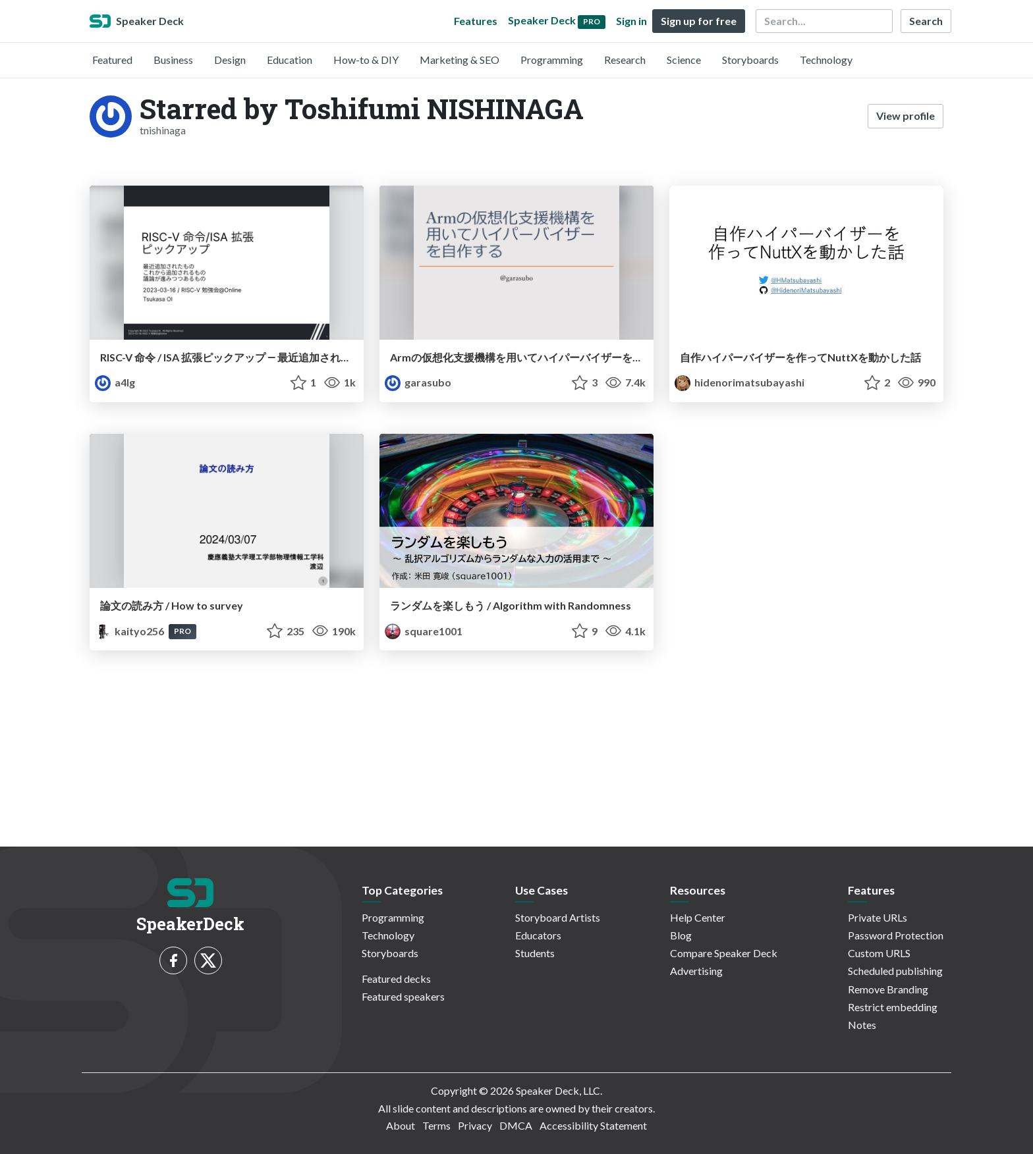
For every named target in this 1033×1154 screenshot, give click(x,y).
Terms (436, 1125)
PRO (182, 631)
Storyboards (750, 59)
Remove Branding (888, 989)
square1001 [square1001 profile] (423, 631)
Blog (681, 935)
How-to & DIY (366, 59)
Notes (862, 1024)
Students (535, 953)
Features (475, 20)
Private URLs (877, 917)
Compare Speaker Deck (723, 953)
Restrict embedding (892, 1007)
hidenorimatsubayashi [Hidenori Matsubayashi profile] (739, 382)
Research (625, 59)
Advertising (696, 970)
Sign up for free (699, 20)
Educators (538, 935)
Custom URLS (879, 953)
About (400, 1125)
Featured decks (396, 978)
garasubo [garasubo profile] (418, 382)
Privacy (475, 1125)
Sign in (631, 20)
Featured (112, 59)
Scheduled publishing (895, 970)
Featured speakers (403, 996)
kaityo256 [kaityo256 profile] (130, 631)
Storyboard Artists (557, 917)
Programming (551, 59)
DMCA (515, 1125)
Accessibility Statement (593, 1125)
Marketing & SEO (459, 59)
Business (173, 59)
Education (289, 59)
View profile (905, 115)
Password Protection (895, 935)
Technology (826, 59)
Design (230, 59)
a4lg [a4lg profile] (115, 382)
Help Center (697, 917)
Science (684, 59)
